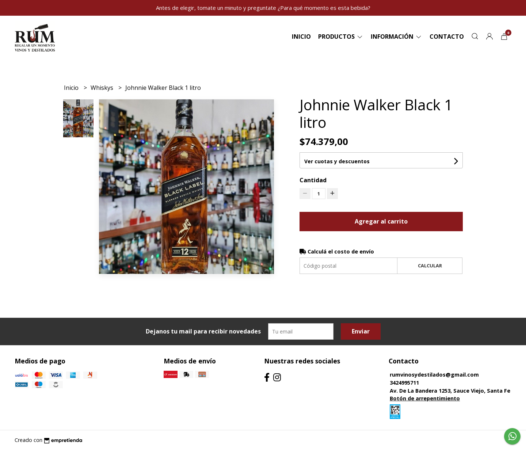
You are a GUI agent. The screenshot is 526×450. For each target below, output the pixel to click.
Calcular (430, 265)
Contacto (447, 37)
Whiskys (103, 88)
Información (396, 37)
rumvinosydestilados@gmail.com (434, 374)
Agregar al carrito (381, 221)
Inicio (301, 37)
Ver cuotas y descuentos (337, 161)
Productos (340, 37)
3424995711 (404, 382)
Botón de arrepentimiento (425, 398)
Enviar (361, 331)
